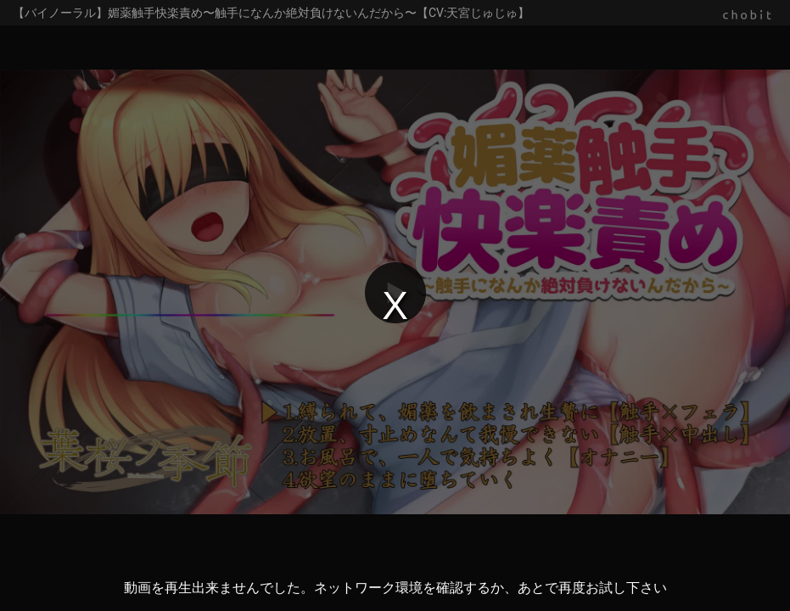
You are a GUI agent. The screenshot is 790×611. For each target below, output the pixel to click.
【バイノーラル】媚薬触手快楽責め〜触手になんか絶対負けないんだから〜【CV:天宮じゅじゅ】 (271, 13)
